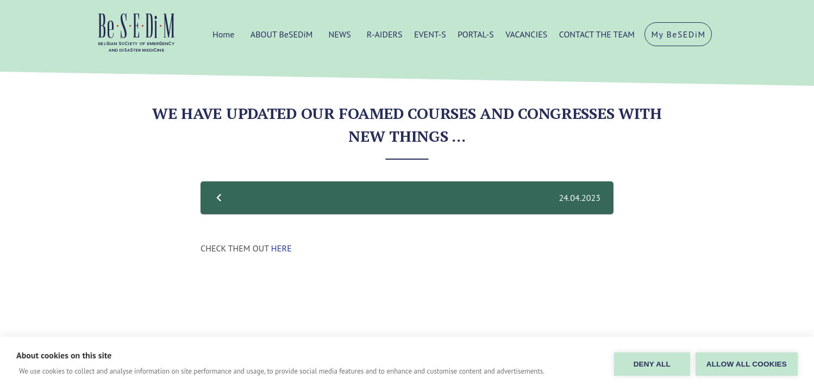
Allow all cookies (746, 364)
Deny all (652, 364)
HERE (281, 248)
